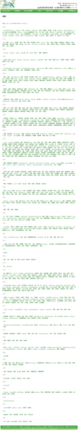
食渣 (42, 156)
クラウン (27, 99)
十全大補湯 (15, 154)
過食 (36, 77)
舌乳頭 (48, 175)
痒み (18, 82)
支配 (55, 151)
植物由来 (30, 156)
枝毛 (8, 61)
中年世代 (24, 202)
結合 (40, 109)
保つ (74, 194)
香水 (36, 118)
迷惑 (5, 347)
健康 (57, 109)
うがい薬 (23, 52)
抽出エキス (22, 201)
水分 (55, 164)
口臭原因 (20, 118)
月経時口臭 (36, 108)
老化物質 (15, 414)
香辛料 (32, 118)
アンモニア (42, 35)
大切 (59, 190)
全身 (8, 176)
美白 (47, 287)
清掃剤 (5, 175)
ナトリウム (40, 237)
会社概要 (45, 426)
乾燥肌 (10, 80)
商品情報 (21, 426)
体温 (24, 190)
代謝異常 (44, 190)
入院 (13, 244)
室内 (17, 145)
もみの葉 (6, 356)
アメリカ (17, 33)
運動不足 (45, 52)
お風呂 (17, 70)
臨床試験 (58, 392)
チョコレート (57, 201)
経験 (16, 108)
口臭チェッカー (71, 121)
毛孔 (40, 111)
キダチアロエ (31, 89)
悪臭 (40, 30)
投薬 (35, 226)
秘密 (63, 287)
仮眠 (12, 78)
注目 (28, 201)
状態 (16, 156)
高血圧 (25, 125)
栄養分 (4, 61)
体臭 (5, 190)
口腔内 (20, 121)
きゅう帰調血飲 (15, 90)
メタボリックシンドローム (54, 347)
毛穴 (36, 111)
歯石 (27, 144)
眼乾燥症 (45, 78)
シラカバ (42, 149)
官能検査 (69, 80)
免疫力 (29, 349)
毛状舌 (44, 111)
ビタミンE (8, 287)
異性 (38, 42)
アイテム (18, 30)
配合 (57, 276)
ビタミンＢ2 (67, 285)
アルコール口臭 (54, 33)
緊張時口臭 (48, 90)
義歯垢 (14, 89)
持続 (46, 144)
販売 (42, 278)
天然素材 (28, 219)
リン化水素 (64, 392)
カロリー (39, 78)
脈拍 (29, 333)
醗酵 (27, 278)
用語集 (67, 426)
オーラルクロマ (8, 68)
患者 (57, 78)
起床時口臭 (20, 89)
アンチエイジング (29, 35)
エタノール (26, 59)
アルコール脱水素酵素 (65, 33)
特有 (26, 230)
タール (9, 190)
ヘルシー (42, 309)
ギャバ (69, 89)
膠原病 (70, 125)
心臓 (73, 149)
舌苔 (39, 175)
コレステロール (35, 120)
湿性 (35, 145)
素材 (29, 183)
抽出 (17, 201)
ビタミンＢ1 (59, 285)
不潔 (34, 300)
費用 (72, 287)
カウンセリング (15, 77)
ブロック (8, 300)
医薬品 (68, 44)
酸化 (47, 135)
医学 (21, 42)
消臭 (59, 154)
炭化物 (60, 194)
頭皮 (22, 226)
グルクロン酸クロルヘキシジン (65, 99)
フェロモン (11, 297)
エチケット (33, 59)
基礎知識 (62, 90)
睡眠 (5, 163)
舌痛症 (43, 175)
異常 (48, 44)
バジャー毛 (12, 275)
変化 (61, 309)
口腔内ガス (26, 121)
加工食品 (31, 77)
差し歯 (33, 133)
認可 (29, 244)
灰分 (33, 276)
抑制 (28, 371)
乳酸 (17, 244)
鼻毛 (45, 275)
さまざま (57, 133)
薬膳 (10, 364)
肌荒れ (24, 275)
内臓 (55, 237)
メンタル (35, 349)
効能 (59, 120)
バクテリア (5, 275)
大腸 (62, 190)
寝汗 (5, 259)
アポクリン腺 (70, 32)
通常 (12, 209)
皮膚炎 (57, 288)
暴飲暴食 (6, 316)
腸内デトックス (45, 201)
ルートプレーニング (9, 400)
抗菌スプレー (13, 118)
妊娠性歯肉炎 (34, 245)
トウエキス (6, 226)
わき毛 (20, 421)
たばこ (42, 192)
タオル (15, 192)
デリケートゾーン (12, 218)
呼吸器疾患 (54, 120)
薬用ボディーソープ (51, 362)
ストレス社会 (68, 163)
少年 (66, 147)
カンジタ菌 (52, 78)
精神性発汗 (24, 171)
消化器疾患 (54, 154)
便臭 (69, 309)
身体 (13, 151)
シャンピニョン (9, 147)
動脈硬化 (30, 226)
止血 (35, 142)
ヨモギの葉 (6, 378)
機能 (45, 89)
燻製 (5, 108)
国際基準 (50, 125)
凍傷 (50, 228)
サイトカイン (16, 133)
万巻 (69, 325)
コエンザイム (60, 118)
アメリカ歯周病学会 (26, 33)
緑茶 (8, 393)
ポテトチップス (49, 316)
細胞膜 (39, 135)
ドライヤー (59, 226)
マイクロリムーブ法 (27, 325)
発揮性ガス (34, 275)
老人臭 (21, 414)
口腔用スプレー (57, 121)
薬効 (70, 362)
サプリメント (43, 133)
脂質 (69, 151)
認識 (41, 245)
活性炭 (59, 80)
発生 (18, 278)
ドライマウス (51, 226)
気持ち (64, 89)
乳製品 (18, 245)
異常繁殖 (33, 42)
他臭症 (33, 192)
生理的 (24, 175)
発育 (29, 275)
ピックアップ (24, 287)
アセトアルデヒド (68, 30)
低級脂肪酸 (46, 218)
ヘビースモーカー (33, 309)
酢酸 (54, 135)
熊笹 (20, 101)
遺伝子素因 (5, 44)
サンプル (9, 135)
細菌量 (34, 135)
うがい (17, 52)
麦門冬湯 (65, 276)
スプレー (8, 164)
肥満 (59, 287)
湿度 (14, 145)
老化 (11, 414)
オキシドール (40, 68)
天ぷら (33, 218)
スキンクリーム (23, 163)
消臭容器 (50, 147)
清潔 (61, 173)
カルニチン (32, 78)
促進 (19, 183)
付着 (66, 300)
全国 (31, 173)
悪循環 (44, 30)
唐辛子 (12, 226)
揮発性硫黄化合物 (12, 92)
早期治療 (38, 183)
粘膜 (12, 259)
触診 (10, 149)
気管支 (19, 92)
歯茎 (68, 273)
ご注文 (33, 426)
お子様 (50, 68)
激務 (20, 108)
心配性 (32, 151)
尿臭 (23, 245)
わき (5, 421)
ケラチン (55, 108)
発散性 (14, 278)
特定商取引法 (51, 426)
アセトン (20, 32)
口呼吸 (16, 99)
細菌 (5, 133)
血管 (31, 108)
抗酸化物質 (66, 123)
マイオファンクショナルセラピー (12, 325)
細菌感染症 (28, 135)
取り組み (39, 228)
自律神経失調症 (51, 152)
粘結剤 (28, 259)
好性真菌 (31, 123)
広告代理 (45, 123)
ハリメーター (10, 276)
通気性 (16, 209)
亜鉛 (47, 35)
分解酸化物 (15, 300)
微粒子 (71, 288)
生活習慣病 (18, 175)
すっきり (47, 163)
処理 (37, 149)
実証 (66, 152)
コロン (42, 120)
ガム (16, 78)
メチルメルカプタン (10, 349)
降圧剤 (15, 125)
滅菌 (58, 349)
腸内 (57, 202)
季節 (24, 92)
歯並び (54, 275)
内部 (58, 237)
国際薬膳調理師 (58, 125)
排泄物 (55, 273)
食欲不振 (27, 149)
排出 (41, 273)
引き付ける (31, 285)
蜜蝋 (64, 333)
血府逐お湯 (52, 109)
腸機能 (53, 202)
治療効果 (68, 201)
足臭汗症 (44, 183)
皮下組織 (24, 285)
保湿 (29, 318)
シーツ (5, 142)
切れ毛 (37, 92)
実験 (6, 145)
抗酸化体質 (59, 123)
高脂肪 (35, 125)
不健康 (36, 297)
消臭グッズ (64, 154)
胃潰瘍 (16, 42)
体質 (20, 194)
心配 (23, 151)
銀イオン (30, 90)
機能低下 (50, 89)
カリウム (21, 78)
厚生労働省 (69, 120)
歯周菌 (59, 142)
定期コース (60, 218)
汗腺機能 (69, 78)
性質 (52, 173)
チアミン (6, 201)
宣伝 (52, 175)
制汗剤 (47, 173)
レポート (14, 407)
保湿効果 (33, 318)
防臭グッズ (12, 316)
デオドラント (24, 216)
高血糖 (30, 125)
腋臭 (12, 61)
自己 (42, 142)
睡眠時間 (9, 163)
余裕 (24, 378)
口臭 (64, 121)
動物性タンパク (6, 230)
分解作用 (7, 302)
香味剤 (20, 125)
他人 (38, 192)
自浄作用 (31, 152)
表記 (13, 288)
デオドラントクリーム (35, 216)
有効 (5, 371)
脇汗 (8, 421)
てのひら (69, 216)
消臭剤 (44, 147)
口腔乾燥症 (8, 121)
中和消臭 (34, 202)
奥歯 (46, 68)
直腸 (51, 201)
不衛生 (5, 297)
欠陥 (27, 108)
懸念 (50, 108)
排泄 (51, 273)
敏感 (32, 290)
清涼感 (58, 171)
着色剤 (8, 202)
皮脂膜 (48, 288)
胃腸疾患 (61, 42)
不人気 (61, 297)
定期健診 (17, 216)
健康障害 (4, 111)
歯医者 (37, 273)
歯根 (50, 142)
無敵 (21, 340)
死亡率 (59, 151)
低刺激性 (53, 218)
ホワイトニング (14, 318)
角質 (22, 77)
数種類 (59, 164)
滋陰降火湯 (25, 152)
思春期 (15, 144)
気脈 (60, 89)
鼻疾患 (15, 290)
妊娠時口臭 (39, 244)
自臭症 (72, 142)
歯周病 (10, 144)
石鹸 (72, 171)
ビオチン (14, 285)
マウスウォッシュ (43, 325)
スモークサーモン (48, 164)
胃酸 (28, 42)
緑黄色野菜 (47, 392)
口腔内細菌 (33, 121)
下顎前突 (60, 144)
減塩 (60, 108)
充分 (10, 154)
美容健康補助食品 (7, 290)
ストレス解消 (60, 163)
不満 (69, 297)
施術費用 (67, 171)
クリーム (33, 99)
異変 (17, 44)
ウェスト (12, 52)
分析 (18, 302)
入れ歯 (21, 44)
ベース (5, 309)
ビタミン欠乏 (16, 287)
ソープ (15, 183)
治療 (63, 201)
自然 (36, 144)
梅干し (36, 52)
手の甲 (63, 216)
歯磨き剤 (38, 276)
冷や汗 (67, 287)
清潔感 (66, 173)
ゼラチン (16, 173)
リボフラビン (20, 392)
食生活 (14, 149)
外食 (8, 77)
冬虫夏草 (45, 228)
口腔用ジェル (48, 121)
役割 (66, 362)
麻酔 (61, 325)
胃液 (7, 42)
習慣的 (16, 147)
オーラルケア (16, 68)
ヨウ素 (19, 371)
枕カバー (56, 325)
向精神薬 (13, 123)
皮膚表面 (62, 288)
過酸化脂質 (42, 80)
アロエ (17, 35)
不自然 (43, 300)
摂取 (3, 173)
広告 (40, 123)
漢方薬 (20, 80)
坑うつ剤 (19, 123)
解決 (5, 77)
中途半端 (18, 202)
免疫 (25, 349)
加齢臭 (36, 80)
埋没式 (36, 325)
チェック (12, 201)
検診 (7, 109)
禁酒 (39, 90)
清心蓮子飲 (72, 173)
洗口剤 (26, 173)
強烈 (33, 92)
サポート (51, 133)
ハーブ (15, 273)
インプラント (42, 44)
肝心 (14, 82)
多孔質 (8, 194)
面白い (38, 70)
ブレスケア (60, 299)
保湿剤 (31, 316)
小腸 (40, 154)
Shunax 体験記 (27, 426)
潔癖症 (46, 108)
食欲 (22, 149)
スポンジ (29, 164)
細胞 (23, 133)
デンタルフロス (22, 218)
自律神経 (48, 149)
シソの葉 (51, 144)
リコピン (6, 392)
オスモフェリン (58, 68)
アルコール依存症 (44, 33)
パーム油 (20, 273)
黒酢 (29, 101)
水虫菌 (18, 333)
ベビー (26, 309)
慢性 (5, 326)
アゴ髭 (54, 30)
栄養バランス (55, 59)
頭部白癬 (66, 228)
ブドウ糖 (48, 297)
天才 (12, 219)
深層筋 (9, 151)
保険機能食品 (22, 318)
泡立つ (67, 35)
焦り (37, 32)
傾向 (20, 109)
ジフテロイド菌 (29, 145)
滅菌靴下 (62, 349)
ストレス (53, 163)
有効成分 (9, 371)
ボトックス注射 (58, 316)
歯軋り (60, 273)
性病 (39, 171)
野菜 (6, 364)
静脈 (46, 171)
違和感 (52, 44)
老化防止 (6, 414)
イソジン (43, 42)
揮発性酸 (68, 90)
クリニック (53, 99)
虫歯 (13, 340)
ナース (5, 237)
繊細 (34, 173)
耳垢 (55, 333)
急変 (5, 90)
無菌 (5, 340)
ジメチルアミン (42, 145)
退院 (13, 190)
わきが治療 (14, 421)
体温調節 (29, 190)
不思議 (38, 300)
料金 (42, 392)
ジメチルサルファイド (53, 145)
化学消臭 (25, 80)
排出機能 (46, 273)
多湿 (12, 194)
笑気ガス (39, 147)
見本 (51, 333)
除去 (29, 154)
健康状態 (10, 111)
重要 (30, 147)
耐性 (55, 190)
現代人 (11, 109)
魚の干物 (28, 133)
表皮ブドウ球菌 (26, 290)
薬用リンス (60, 362)
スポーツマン (21, 164)
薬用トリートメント (31, 362)
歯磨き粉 (65, 275)
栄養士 (67, 59)
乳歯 (26, 244)
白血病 (40, 275)
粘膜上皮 (33, 259)
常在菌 (8, 156)
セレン (21, 173)
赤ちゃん (28, 30)
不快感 (17, 297)
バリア (4, 276)
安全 (22, 35)
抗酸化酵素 (51, 123)
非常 (67, 288)
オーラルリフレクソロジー (28, 68)
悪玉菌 (49, 30)
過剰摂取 (49, 80)
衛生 (9, 59)
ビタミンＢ (52, 285)
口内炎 (49, 118)
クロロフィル (14, 101)
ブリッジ (41, 299)
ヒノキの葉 (42, 287)
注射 (39, 202)
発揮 (6, 278)
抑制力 (28, 378)
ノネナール (9, 266)
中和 (31, 201)
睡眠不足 (15, 163)
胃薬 (24, 42)
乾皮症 (64, 80)
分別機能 (41, 302)
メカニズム (16, 347)
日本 (9, 244)
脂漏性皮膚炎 (16, 152)
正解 (5, 171)
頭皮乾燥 (55, 228)
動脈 (25, 226)
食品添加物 (37, 156)
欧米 (22, 70)
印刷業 (11, 46)
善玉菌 (39, 173)
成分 (43, 171)
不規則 (22, 297)
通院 (5, 209)
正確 (12, 171)
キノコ (55, 89)
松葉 (44, 154)
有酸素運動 (41, 371)
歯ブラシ (59, 275)
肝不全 (15, 80)
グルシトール (5, 101)
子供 (16, 120)
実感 (63, 152)
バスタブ (19, 275)
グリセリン (46, 99)
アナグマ (51, 32)
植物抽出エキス (23, 156)
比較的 (34, 288)
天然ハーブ (21, 219)
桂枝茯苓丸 (25, 109)
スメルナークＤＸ (37, 164)
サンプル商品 (16, 135)
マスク (65, 325)
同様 (13, 230)
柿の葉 (54, 80)
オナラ (65, 68)
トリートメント (67, 226)
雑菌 (44, 135)
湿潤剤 (58, 152)
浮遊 (73, 297)
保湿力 (39, 318)
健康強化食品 (69, 109)
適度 (43, 216)
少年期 (70, 147)
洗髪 (73, 175)
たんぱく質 (64, 192)
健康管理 (71, 108)
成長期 (30, 171)
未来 (33, 333)
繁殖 (38, 278)
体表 (29, 194)
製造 (35, 175)
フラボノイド (34, 299)
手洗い (11, 216)
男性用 (58, 192)
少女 (55, 147)
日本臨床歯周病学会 (10, 245)
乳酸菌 (21, 244)
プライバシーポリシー (59, 426)
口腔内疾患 (40, 121)
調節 (38, 201)
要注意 (24, 371)
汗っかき (60, 30)
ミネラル (24, 333)
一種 (7, 46)
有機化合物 (33, 371)
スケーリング (39, 163)
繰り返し (39, 99)
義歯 (9, 89)
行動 (11, 125)
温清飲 (33, 70)
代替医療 (50, 194)
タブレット (52, 192)
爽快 (5, 183)
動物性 (71, 228)
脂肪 (72, 151)
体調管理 (24, 194)
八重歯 (5, 362)
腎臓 (5, 151)
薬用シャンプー (20, 362)
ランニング (6, 385)
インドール (27, 44)
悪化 (47, 32)
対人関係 (50, 190)
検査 (3, 109)
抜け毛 (5, 252)
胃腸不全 (67, 42)
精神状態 (30, 175)
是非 (43, 173)
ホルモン (66, 316)
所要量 (21, 154)
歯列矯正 (68, 149)
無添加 (25, 340)
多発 (46, 192)
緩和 (3, 194)
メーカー (9, 347)
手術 (34, 147)
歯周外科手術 (65, 142)
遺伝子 (57, 44)
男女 (70, 194)
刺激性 (51, 151)
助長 (26, 154)
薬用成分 (15, 364)
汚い (37, 89)
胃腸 (52, 42)
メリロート (20, 349)
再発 (23, 135)
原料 (16, 109)
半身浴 (29, 276)
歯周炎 (54, 142)
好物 (36, 123)
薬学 (9, 362)
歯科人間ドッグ (28, 142)
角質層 (26, 77)
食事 (6, 149)
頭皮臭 (60, 228)
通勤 (8, 209)
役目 (13, 362)
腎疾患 (54, 156)
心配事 (27, 151)
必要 (19, 290)
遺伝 (72, 42)
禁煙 (35, 90)
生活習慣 (17, 171)
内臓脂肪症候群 (32, 237)
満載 (73, 325)
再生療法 (9, 133)
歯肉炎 (21, 145)
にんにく (45, 244)
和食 (30, 421)
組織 (33, 183)
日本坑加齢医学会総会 (61, 244)
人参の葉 (51, 244)
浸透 (46, 156)
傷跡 (25, 89)
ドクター (40, 226)
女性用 (32, 149)
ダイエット (19, 190)
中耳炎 (13, 202)
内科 (21, 237)
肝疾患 (10, 82)
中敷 (29, 202)
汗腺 (65, 78)
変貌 (65, 309)
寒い (62, 133)
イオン (11, 42)
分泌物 (31, 302)
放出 (23, 316)
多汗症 (28, 192)
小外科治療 (35, 154)
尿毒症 (27, 245)
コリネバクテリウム (24, 120)
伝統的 (33, 219)
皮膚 (53, 288)
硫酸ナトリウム (35, 392)
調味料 (67, 202)
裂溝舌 (29, 407)
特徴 (45, 226)
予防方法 (19, 378)
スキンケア (32, 163)
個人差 (47, 120)
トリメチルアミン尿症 (17, 228)
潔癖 (42, 108)
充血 (6, 154)
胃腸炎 (56, 42)
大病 (72, 190)
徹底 (47, 216)
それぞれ (24, 183)
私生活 (64, 151)
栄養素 (72, 59)
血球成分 (45, 109)
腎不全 (37, 151)
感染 (61, 78)
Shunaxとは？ (15, 426)
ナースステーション (13, 237)
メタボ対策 (43, 347)
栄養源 (62, 59)
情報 (12, 156)
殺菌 (37, 133)
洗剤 (66, 175)
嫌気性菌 (23, 111)
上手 (62, 147)
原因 (33, 111)
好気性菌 (25, 123)
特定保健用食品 (20, 230)
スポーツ (14, 164)
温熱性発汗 (11, 70)
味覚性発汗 (12, 333)
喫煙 (41, 89)
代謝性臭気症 (43, 194)
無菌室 (9, 340)
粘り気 (23, 259)
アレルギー (11, 35)
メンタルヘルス (51, 349)
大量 (7, 192)
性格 (8, 171)
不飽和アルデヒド (51, 300)
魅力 (36, 333)
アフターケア (59, 32)
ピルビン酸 (25, 288)
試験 (38, 142)
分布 (27, 300)
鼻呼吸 (49, 275)
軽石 (37, 109)
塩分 (46, 59)
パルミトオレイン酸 (21, 276)
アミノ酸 (4, 33)
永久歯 (5, 59)
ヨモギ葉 (13, 378)
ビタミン (45, 285)
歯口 (72, 273)
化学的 (31, 80)
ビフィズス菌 (53, 287)
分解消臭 (13, 302)
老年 (25, 414)
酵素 (40, 118)
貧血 (30, 288)
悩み (62, 237)
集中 (20, 147)
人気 (50, 156)
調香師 (62, 202)
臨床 (53, 392)
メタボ (37, 347)
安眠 (36, 35)
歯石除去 (31, 144)
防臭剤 (18, 316)
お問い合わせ (39, 426)
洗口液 (61, 175)
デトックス (57, 216)
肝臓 (6, 80)
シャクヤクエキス (65, 145)
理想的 (70, 392)
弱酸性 (71, 152)
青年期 (34, 171)
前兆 (5, 176)
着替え (5, 89)
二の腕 (5, 244)
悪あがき (25, 421)
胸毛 (17, 340)
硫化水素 (27, 392)
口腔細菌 (14, 121)
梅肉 (60, 276)
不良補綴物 (60, 300)
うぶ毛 (31, 52)
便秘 (58, 309)
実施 (10, 145)
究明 (8, 90)
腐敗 (66, 297)
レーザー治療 (7, 407)
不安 (30, 300)
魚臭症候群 (23, 90)
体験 (34, 190)
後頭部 (44, 118)
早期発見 (9, 183)
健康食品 (17, 111)
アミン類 (10, 33)
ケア (8, 108)
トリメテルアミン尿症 (29, 228)
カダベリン (59, 77)
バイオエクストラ (29, 273)
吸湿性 (28, 92)
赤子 (23, 30)
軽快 (12, 108)
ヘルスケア (49, 309)
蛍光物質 (32, 109)
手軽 (37, 218)
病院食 (9, 288)
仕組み (46, 151)
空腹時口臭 (6, 99)
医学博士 (63, 44)
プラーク (6, 299)
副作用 (70, 300)
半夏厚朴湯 (33, 278)
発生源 (23, 278)
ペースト (10, 309)
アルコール (35, 33)
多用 (16, 194)
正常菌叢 (56, 173)
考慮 (7, 125)
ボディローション (38, 316)
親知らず (70, 68)
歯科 (21, 142)
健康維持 (65, 108)
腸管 (49, 202)
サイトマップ (72, 426)
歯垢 (46, 142)
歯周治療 (4, 144)
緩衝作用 (71, 192)
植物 (18, 149)
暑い (43, 32)
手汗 (7, 216)
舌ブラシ (66, 144)
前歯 (51, 325)
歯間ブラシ (9, 273)
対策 (33, 194)
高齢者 (54, 118)
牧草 (27, 316)
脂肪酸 (10, 152)
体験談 (38, 190)
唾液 (11, 192)
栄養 (50, 59)
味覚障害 (6, 333)
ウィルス (6, 52)
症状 (59, 147)
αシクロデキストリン (9, 30)
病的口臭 (18, 288)
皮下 (19, 285)
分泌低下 (21, 300)
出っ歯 (51, 216)
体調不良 (67, 190)
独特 (30, 230)
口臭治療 (26, 118)
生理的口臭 (52, 171)
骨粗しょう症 (9, 120)
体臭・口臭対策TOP (7, 426)
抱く (48, 42)
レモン (19, 407)
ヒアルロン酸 (7, 285)
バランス (71, 275)
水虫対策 (59, 333)
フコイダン (42, 297)
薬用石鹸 (21, 364)
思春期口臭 (21, 144)
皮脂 (39, 288)
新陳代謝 (18, 151)
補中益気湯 (45, 318)
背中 (11, 173)
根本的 (65, 125)
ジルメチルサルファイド (58, 149)
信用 (42, 151)
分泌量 (36, 302)
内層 (51, 237)
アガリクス (35, 30)
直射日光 (72, 202)
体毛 (3, 192)
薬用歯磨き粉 (40, 362)
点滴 (29, 218)
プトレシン (55, 297)
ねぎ (8, 259)
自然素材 (43, 152)
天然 (16, 219)
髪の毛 (8, 78)
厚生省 (63, 120)
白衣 (64, 273)
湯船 (14, 371)
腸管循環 (44, 202)
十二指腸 (25, 147)
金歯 (53, 90)
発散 (10, 278)
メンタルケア (42, 349)
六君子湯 (30, 414)
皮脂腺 (43, 288)
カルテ (26, 78)
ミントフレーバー (43, 333)
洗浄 (70, 175)
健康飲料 (62, 109)
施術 (62, 171)
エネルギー (40, 59)
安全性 (51, 35)
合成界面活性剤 (42, 125)
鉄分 (8, 219)
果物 (12, 99)
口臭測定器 (6, 123)
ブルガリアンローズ (50, 299)
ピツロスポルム (33, 287)
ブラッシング (26, 299)
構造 (71, 123)
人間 (33, 244)
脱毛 (55, 194)
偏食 (54, 309)
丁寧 (41, 218)
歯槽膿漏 (41, 144)
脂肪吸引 (4, 152)
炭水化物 (65, 194)
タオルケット (22, 192)
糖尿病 (17, 226)
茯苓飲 (27, 297)
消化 (48, 154)
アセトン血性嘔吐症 (29, 32)
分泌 (22, 302)
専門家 (56, 175)
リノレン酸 (12, 392)
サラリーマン (68, 133)
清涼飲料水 (11, 175)
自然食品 (37, 152)
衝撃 (70, 154)
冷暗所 (24, 407)
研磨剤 (28, 111)
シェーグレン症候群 (13, 142)
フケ (31, 297)
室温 (71, 144)
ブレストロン (68, 299)
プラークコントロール (15, 299)
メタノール (23, 347)
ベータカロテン (19, 309)
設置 (7, 173)
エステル (19, 59)
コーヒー (68, 118)
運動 (40, 52)
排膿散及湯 (51, 276)
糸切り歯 (12, 44)
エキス (14, 59)
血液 (23, 108)
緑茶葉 (13, 393)
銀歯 (57, 90)
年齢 (18, 259)
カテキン (65, 77)
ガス (40, 77)
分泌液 (26, 302)
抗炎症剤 (6, 118)
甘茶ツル (59, 35)
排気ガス (44, 276)
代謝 (37, 194)
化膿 (70, 77)
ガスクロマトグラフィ (48, 77)
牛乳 (73, 89)
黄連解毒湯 (27, 70)
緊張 (42, 90)
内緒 (25, 237)
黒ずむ (24, 101)
